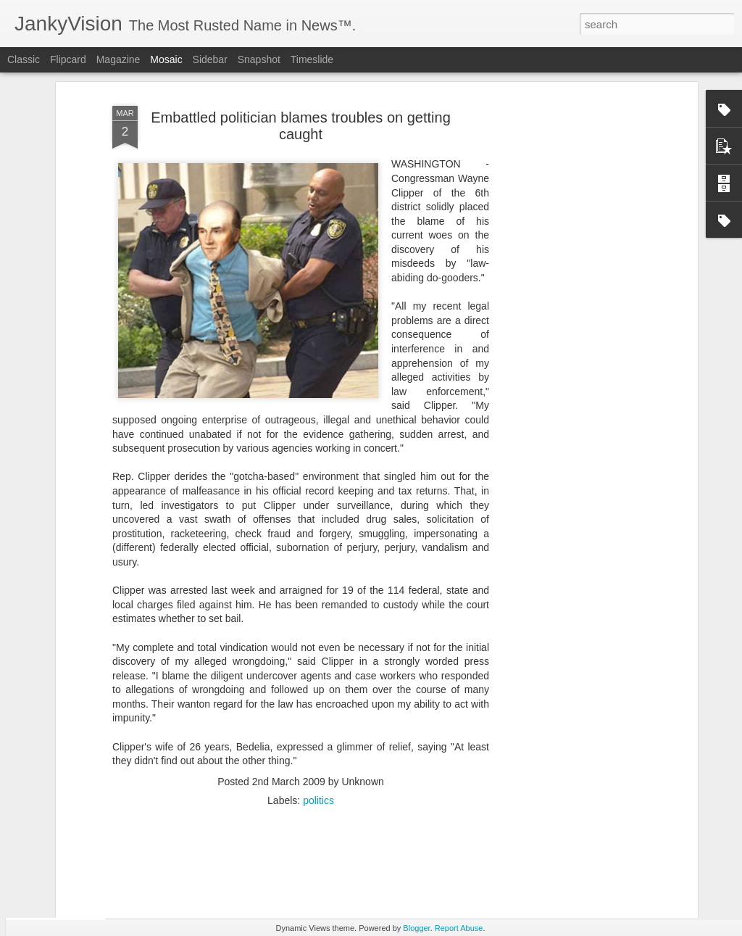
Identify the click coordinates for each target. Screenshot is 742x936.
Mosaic (166, 59)
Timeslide (312, 59)
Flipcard (68, 59)
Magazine (118, 59)
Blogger (416, 928)
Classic (23, 59)
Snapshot (259, 59)
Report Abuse (459, 928)
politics (318, 718)
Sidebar (210, 59)
